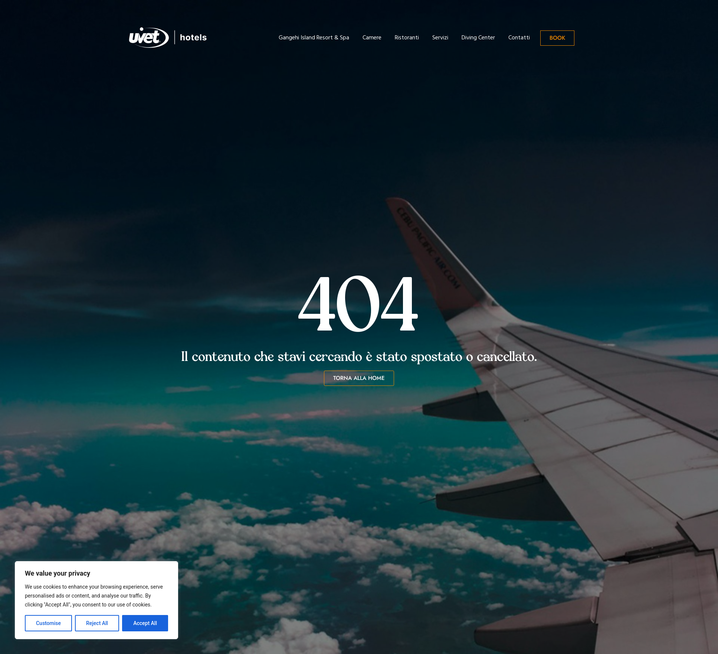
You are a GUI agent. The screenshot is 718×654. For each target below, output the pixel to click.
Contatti (519, 38)
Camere (372, 38)
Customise (48, 623)
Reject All (97, 623)
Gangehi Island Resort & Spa (314, 38)
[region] (96, 600)
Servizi (440, 38)
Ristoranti (407, 38)
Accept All (145, 623)
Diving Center (478, 38)
